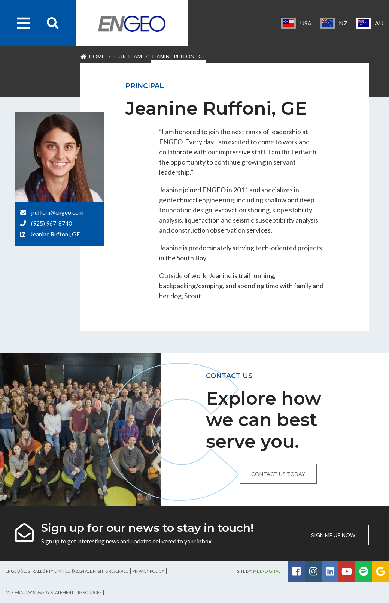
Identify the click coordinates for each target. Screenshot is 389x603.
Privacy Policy (148, 571)
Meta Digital (266, 571)
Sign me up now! (334, 535)
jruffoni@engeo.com (57, 212)
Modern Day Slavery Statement (40, 592)
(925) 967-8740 (51, 223)
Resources (89, 592)
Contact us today (278, 474)
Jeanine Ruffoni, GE (55, 234)
